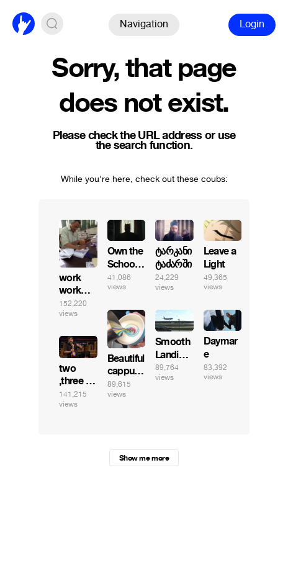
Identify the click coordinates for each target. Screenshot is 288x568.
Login (252, 23)
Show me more (144, 458)
